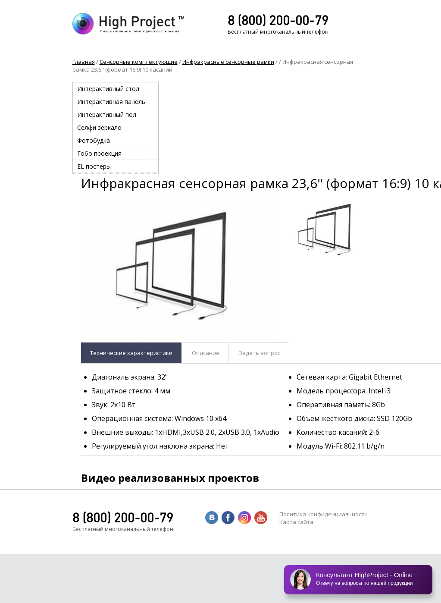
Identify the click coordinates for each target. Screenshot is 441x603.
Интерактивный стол (108, 89)
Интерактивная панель (111, 101)
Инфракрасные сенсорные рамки (228, 62)
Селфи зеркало (99, 127)
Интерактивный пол (106, 114)
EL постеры (94, 166)
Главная (83, 62)
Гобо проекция (99, 153)
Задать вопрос (259, 353)
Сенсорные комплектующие (139, 62)
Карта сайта (296, 522)
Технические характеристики (131, 353)
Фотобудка (93, 140)
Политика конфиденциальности (323, 514)
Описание (205, 353)
